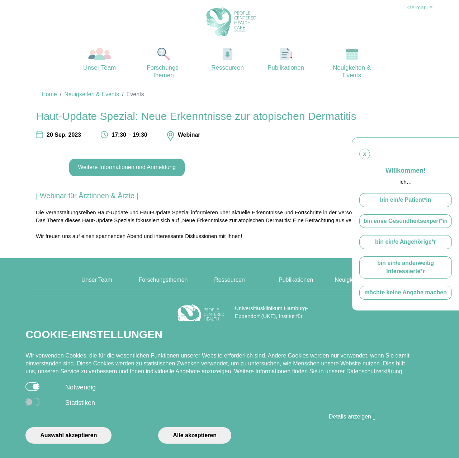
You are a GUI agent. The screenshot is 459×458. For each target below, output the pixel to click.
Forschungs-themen (163, 63)
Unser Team (99, 59)
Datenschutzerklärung (374, 371)
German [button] (417, 7)
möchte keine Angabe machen (405, 292)
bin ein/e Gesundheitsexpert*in (406, 221)
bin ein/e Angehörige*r (405, 242)
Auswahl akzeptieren (68, 435)
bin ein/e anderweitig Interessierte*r (405, 267)
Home (49, 94)
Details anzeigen (352, 416)
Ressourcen (227, 59)
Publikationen (286, 59)
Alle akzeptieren (195, 435)
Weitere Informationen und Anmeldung (127, 167)
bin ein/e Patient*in (405, 200)
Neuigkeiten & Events (352, 63)
